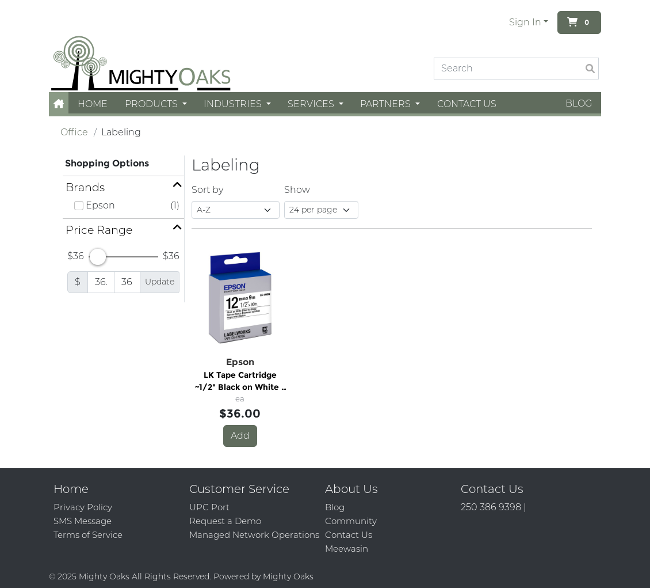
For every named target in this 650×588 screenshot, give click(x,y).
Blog (578, 103)
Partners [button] (386, 103)
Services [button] (312, 103)
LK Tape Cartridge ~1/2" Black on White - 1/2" (240, 381)
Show (297, 189)
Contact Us (466, 103)
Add (240, 435)
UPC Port (209, 507)
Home (93, 103)
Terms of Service (88, 534)
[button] (58, 104)
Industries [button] (234, 103)
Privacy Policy (82, 507)
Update (159, 281)
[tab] (123, 187)
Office (74, 132)
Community (351, 520)
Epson (100, 205)
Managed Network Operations (254, 534)
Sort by (207, 189)
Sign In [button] (525, 22)
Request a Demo (225, 520)
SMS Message (82, 520)
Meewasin (346, 548)
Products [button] (152, 103)
